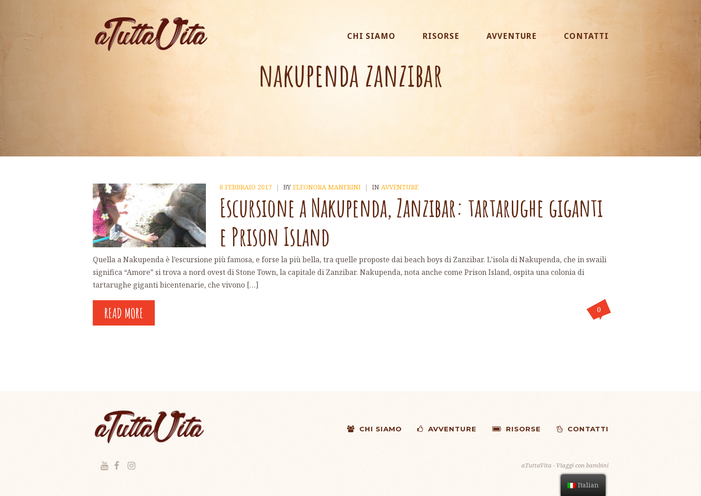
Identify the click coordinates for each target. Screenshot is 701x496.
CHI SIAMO (371, 36)
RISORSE (441, 36)
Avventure (400, 187)
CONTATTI (586, 36)
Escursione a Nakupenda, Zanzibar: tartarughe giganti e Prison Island (411, 222)
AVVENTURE (511, 36)
